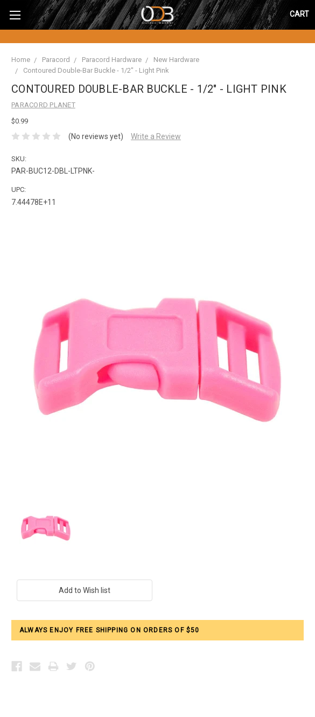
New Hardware (176, 60)
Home (20, 60)
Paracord (56, 60)
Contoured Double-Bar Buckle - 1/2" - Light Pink (96, 70)
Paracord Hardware (112, 60)
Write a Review (156, 136)
